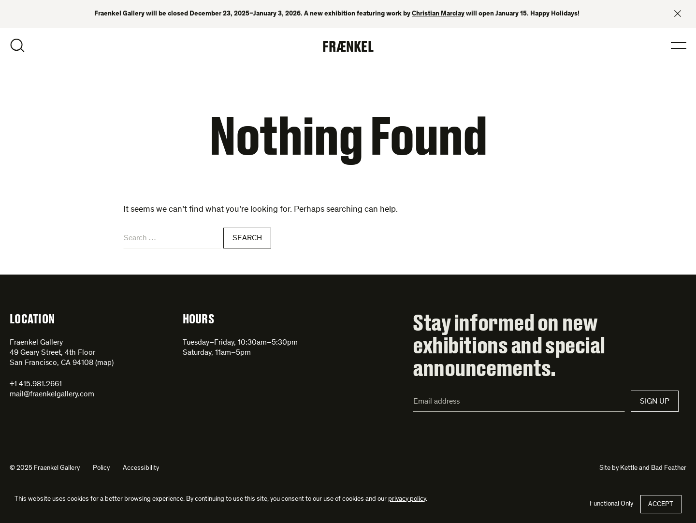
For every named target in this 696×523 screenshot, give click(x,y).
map (104, 363)
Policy (101, 468)
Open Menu (678, 45)
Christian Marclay (438, 14)
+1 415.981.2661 (36, 384)
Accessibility (141, 468)
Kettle (629, 468)
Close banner (678, 13)
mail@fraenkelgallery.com (52, 394)
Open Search (17, 45)
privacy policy (407, 499)
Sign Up (654, 402)
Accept (660, 504)
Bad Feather (668, 468)
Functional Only (611, 504)
